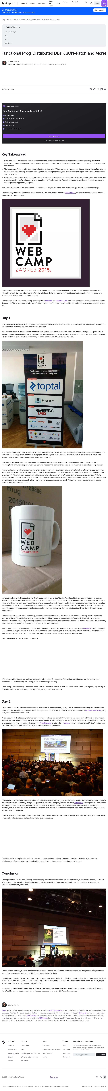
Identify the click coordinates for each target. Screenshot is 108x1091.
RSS (64, 1045)
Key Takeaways (10, 32)
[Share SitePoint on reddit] (94, 89)
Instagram (66, 1053)
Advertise (24, 1061)
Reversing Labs (62, 301)
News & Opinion (12, 20)
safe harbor (78, 803)
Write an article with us (29, 1057)
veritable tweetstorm (93, 710)
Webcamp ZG (70, 193)
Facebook (66, 1049)
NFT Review (31, 1015)
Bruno (4, 1010)
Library (32, 3)
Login (97, 3)
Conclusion (8, 43)
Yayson (67, 723)
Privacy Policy (44, 1086)
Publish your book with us (30, 1053)
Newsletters (11, 1049)
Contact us (25, 1045)
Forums (10, 1061)
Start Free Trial (104, 3)
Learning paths (13, 1053)
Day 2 (7, 39)
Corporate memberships (51, 1049)
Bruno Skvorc (13, 62)
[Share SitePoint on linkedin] (101, 89)
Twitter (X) (66, 1057)
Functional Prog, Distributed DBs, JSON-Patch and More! (40, 20)
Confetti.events (45, 723)
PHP (31, 64)
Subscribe (101, 1055)
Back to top (54, 1077)
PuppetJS (87, 628)
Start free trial (100, 10)
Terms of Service (59, 1086)
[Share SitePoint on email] (105, 89)
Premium (24, 3)
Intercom (48, 301)
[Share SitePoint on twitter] (98, 89)
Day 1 (6, 35)
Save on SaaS (51, 3)
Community (42, 3)
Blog (3, 20)
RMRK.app (43, 1018)
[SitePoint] (8, 3)
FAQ (22, 1049)
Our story (46, 1045)
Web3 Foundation (56, 1010)
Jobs (58, 3)
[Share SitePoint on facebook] (91, 89)
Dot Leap (82, 1013)
